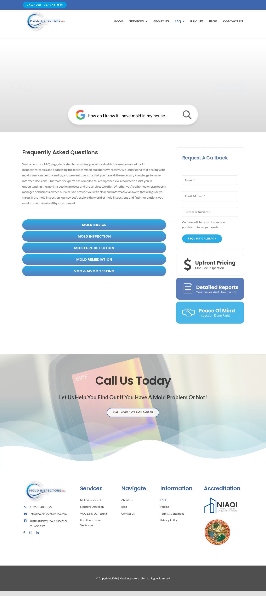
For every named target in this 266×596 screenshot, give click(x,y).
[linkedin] (37, 532)
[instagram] (30, 532)
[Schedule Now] (226, 88)
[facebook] (24, 532)
